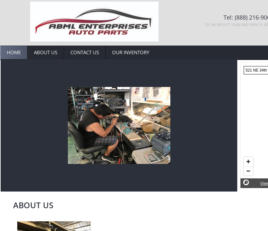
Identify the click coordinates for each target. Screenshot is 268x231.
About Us (45, 52)
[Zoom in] (248, 161)
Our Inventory (130, 52)
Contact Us (84, 52)
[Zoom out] (248, 170)
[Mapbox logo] (246, 182)
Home (14, 52)
